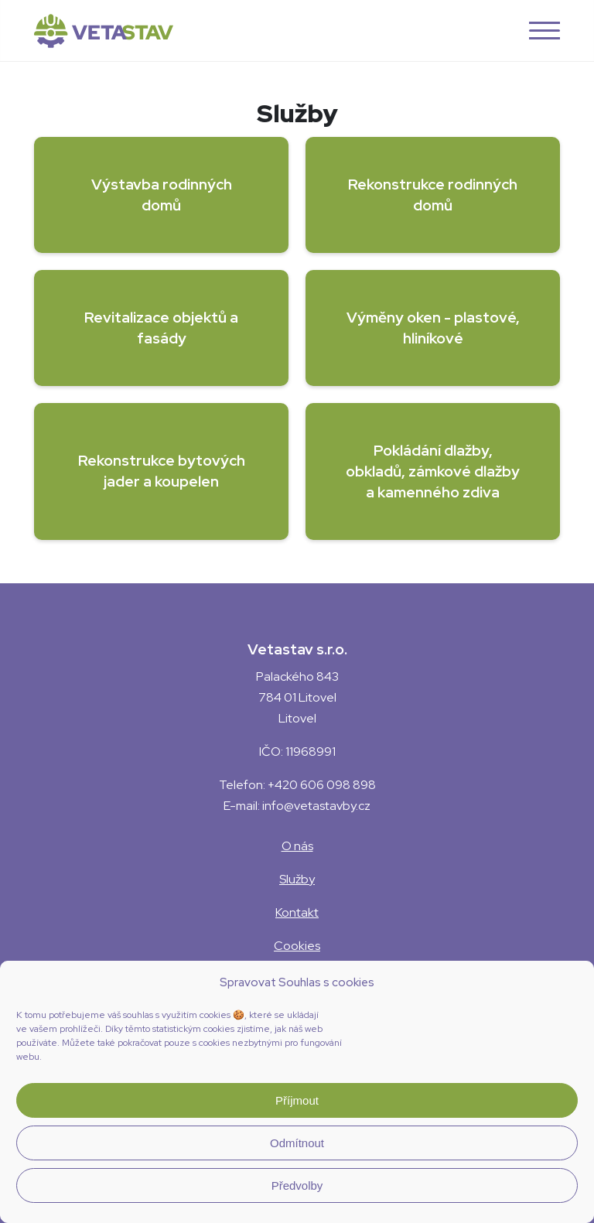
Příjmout (297, 1100)
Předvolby (297, 1185)
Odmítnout (297, 1143)
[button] (538, 31)
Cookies (297, 946)
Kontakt (297, 912)
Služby (297, 879)
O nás (297, 846)
